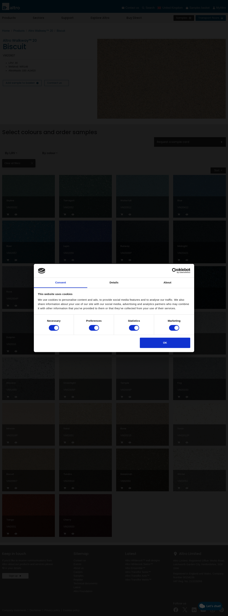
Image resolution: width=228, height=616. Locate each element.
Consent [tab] (60, 282)
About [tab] (167, 282)
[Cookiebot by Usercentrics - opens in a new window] (174, 270)
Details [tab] (114, 282)
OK (165, 342)
